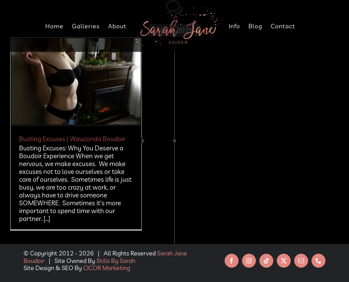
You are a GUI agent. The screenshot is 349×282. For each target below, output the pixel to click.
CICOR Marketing (106, 268)
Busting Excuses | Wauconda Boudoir (72, 139)
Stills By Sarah (115, 261)
